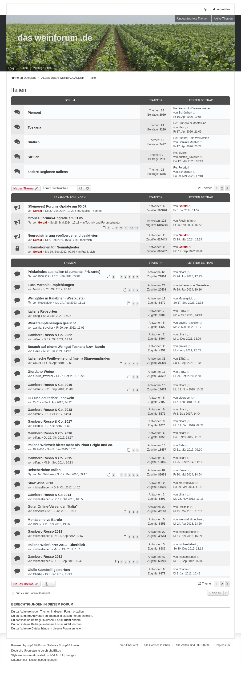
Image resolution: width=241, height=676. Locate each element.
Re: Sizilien (180, 152)
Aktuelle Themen (91, 210)
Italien (18, 90)
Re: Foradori (181, 167)
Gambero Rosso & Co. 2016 (50, 433)
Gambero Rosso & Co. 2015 (50, 458)
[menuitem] (42, 67)
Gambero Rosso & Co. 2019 (50, 385)
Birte (182, 445)
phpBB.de (54, 650)
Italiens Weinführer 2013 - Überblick (56, 545)
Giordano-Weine (41, 371)
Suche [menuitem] (24, 68)
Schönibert (185, 112)
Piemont (34, 112)
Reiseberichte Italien (44, 470)
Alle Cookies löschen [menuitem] (157, 645)
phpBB (31, 645)
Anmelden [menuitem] (221, 9)
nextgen (71, 655)
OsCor (37, 363)
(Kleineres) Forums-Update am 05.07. (58, 206)
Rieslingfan (186, 220)
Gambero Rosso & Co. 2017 (50, 421)
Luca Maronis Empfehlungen (51, 285)
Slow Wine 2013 (40, 483)
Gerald (37, 210)
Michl (36, 289)
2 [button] (222, 188)
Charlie (37, 574)
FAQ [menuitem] (11, 68)
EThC (182, 311)
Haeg (36, 316)
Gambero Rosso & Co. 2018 (50, 410)
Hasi (181, 127)
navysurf (38, 511)
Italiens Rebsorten (42, 311)
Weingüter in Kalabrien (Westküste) (56, 298)
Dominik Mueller (189, 142)
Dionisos (43, 276)
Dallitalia (184, 507)
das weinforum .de (55, 38)
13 (136, 227)
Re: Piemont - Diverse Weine (191, 108)
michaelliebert (41, 487)
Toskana (34, 127)
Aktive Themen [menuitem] (223, 18)
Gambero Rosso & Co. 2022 (50, 335)
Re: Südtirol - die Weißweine (191, 138)
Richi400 (38, 449)
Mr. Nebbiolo (46, 474)
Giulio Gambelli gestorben (49, 570)
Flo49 (36, 351)
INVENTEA (56, 655)
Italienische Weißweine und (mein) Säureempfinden (69, 358)
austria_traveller (189, 157)
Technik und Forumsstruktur (102, 222)
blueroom (184, 397)
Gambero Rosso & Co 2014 (49, 495)
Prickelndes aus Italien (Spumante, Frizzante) (64, 272)
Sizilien (34, 157)
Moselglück (45, 302)
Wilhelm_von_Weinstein (194, 285)
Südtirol (34, 142)
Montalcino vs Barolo (45, 520)
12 (131, 227)
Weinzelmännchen (190, 519)
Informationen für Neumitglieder (53, 247)
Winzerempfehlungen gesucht (52, 323)
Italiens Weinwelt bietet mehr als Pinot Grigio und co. (70, 445)
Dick (35, 524)
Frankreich (85, 240)
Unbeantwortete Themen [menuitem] (192, 18)
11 (126, 227)
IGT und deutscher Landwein (51, 398)
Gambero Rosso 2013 (45, 531)
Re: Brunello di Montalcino (189, 123)
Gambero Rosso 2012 (45, 556)
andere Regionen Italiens (48, 172)
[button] (227, 188)
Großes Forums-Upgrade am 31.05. (56, 218)
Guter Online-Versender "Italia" (53, 506)
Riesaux (184, 470)
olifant (182, 272)
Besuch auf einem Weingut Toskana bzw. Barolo (66, 347)
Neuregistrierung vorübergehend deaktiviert (63, 235)
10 (121, 227)
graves (183, 346)
